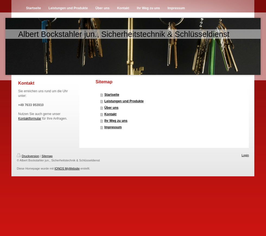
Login (245, 155)
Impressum (113, 127)
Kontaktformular (29, 118)
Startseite (111, 95)
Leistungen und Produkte (124, 101)
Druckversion (28, 156)
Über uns (111, 108)
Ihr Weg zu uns (115, 121)
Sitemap (47, 156)
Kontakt (110, 114)
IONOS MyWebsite (67, 168)
